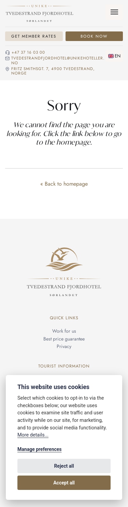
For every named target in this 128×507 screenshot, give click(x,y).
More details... (32, 435)
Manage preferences (39, 449)
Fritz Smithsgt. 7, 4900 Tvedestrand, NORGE (53, 71)
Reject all (64, 466)
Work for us (64, 331)
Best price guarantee (64, 338)
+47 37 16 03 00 (28, 52)
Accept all (64, 482)
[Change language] (114, 56)
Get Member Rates (33, 36)
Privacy (64, 346)
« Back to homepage (64, 184)
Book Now (94, 36)
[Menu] (114, 12)
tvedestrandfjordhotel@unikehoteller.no (57, 61)
